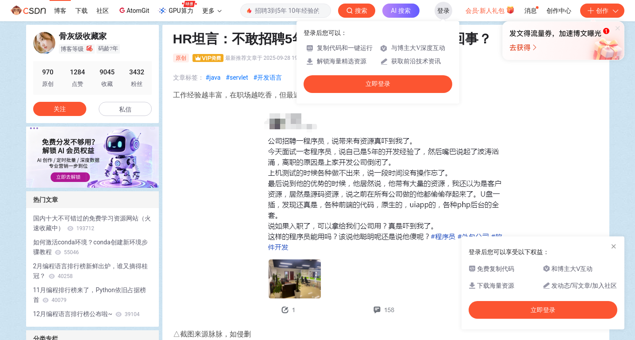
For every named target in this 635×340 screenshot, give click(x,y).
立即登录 (378, 84)
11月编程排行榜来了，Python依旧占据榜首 (89, 294)
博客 (60, 10)
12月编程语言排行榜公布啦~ (86, 313)
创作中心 (558, 10)
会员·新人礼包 (490, 9)
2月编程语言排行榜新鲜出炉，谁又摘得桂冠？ (90, 271)
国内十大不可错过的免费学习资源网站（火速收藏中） (92, 223)
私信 (125, 109)
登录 (443, 10)
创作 (602, 10)
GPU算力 (177, 8)
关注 (60, 108)
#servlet (237, 77)
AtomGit (133, 10)
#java (213, 77)
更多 (212, 10)
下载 (81, 10)
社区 (102, 10)
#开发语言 (268, 77)
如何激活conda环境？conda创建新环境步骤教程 (90, 247)
